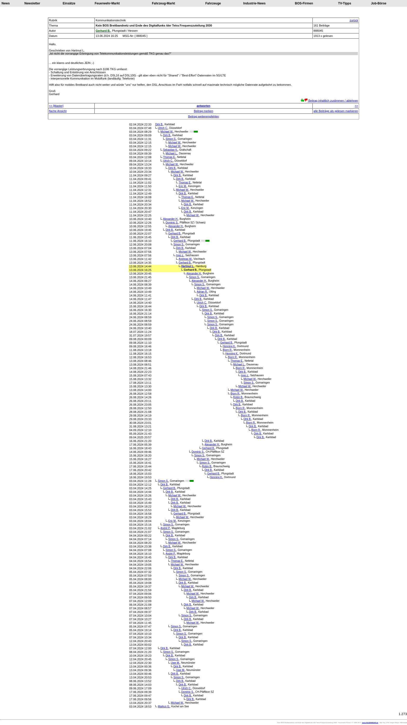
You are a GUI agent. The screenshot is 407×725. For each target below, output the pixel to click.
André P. (165, 528)
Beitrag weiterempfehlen (203, 116)
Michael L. (172, 153)
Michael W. (166, 131)
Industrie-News (254, 3)
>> (356, 105)
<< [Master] (56, 105)
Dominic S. (172, 222)
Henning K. (229, 346)
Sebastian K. (170, 149)
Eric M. (183, 186)
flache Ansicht (58, 111)
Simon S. (171, 138)
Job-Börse (378, 3)
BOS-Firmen (304, 3)
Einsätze (69, 3)
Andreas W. (185, 259)
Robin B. (238, 397)
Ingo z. (180, 255)
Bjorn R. (227, 349)
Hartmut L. (187, 266)
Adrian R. (202, 291)
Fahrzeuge (213, 3)
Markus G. (164, 706)
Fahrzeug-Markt (163, 3)
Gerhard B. (174, 233)
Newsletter (32, 3)
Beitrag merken (203, 111)
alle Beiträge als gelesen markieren (336, 111)
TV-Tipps (344, 3)
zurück (354, 20)
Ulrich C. (163, 128)
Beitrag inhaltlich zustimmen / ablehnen (329, 100)
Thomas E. (169, 157)
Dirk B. (159, 124)
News (6, 3)
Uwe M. (175, 662)
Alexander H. (170, 219)
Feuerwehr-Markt (107, 3)
